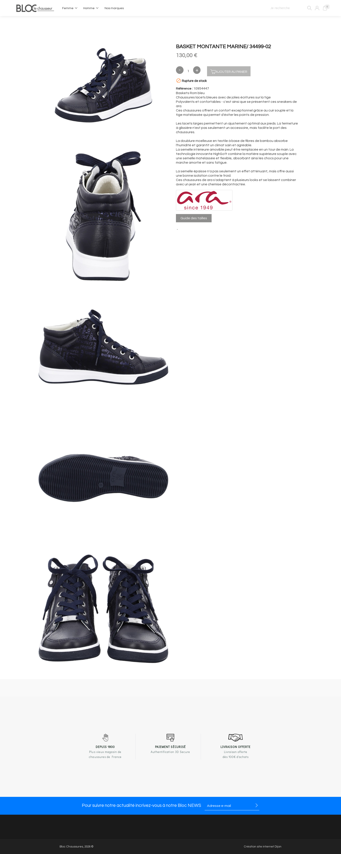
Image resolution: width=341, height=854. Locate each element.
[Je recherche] (289, 8)
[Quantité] (188, 71)
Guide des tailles (194, 218)
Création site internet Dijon (262, 846)
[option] (103, 85)
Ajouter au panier (228, 71)
